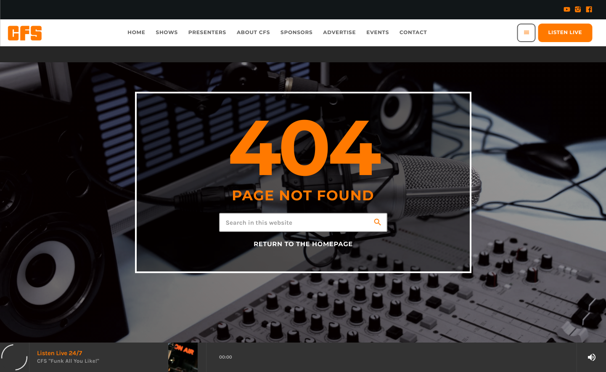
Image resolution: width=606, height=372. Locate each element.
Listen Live (565, 32)
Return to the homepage (303, 244)
